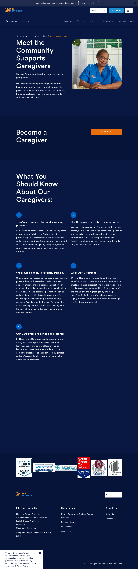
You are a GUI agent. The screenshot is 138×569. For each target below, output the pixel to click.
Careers (109, 519)
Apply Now (106, 132)
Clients (94, 21)
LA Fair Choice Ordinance (27, 521)
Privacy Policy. (22, 566)
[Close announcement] (135, 4)
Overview (68, 21)
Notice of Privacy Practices (28, 514)
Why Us (81, 21)
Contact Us (66, 531)
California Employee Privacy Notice (31, 518)
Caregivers (109, 21)
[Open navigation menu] (129, 10)
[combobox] (98, 10)
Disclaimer (20, 525)
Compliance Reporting (26, 528)
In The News (66, 527)
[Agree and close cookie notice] (40, 554)
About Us (110, 514)
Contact (116, 10)
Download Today (89, 3)
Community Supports (28, 36)
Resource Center (126, 21)
